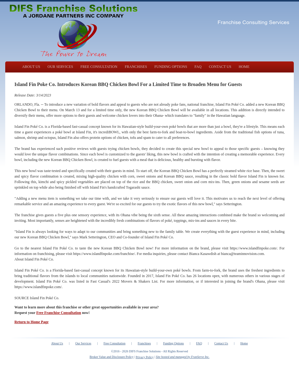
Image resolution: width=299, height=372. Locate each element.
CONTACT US (220, 67)
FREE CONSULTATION (98, 67)
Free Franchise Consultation (58, 313)
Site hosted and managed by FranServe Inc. (183, 356)
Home (244, 343)
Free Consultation (114, 343)
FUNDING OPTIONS (170, 67)
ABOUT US (31, 67)
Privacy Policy (145, 357)
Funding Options (173, 343)
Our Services (83, 343)
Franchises (144, 343)
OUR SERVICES (60, 67)
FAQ (198, 67)
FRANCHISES (136, 67)
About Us (57, 343)
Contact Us (221, 343)
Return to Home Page (31, 322)
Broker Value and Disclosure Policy (112, 356)
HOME (244, 67)
